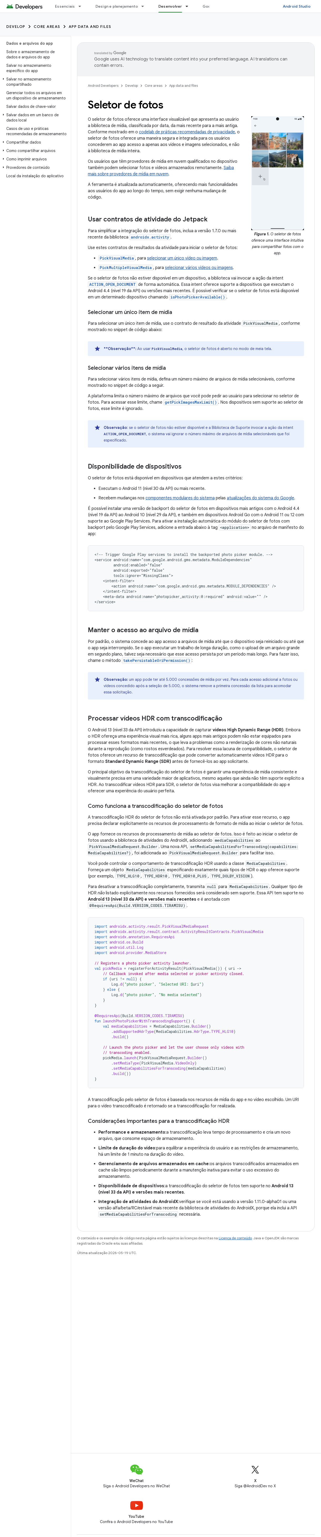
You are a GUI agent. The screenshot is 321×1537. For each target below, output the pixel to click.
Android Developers (103, 85)
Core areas (47, 26)
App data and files (90, 26)
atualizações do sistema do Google (260, 498)
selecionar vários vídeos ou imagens (199, 267)
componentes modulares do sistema (180, 498)
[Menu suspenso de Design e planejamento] (145, 6)
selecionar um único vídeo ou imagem (182, 258)
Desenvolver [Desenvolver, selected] (170, 6)
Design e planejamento (117, 6)
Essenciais (65, 6)
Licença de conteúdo (235, 1238)
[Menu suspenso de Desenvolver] (189, 6)
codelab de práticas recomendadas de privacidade (187, 132)
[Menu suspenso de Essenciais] (82, 6)
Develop (15, 26)
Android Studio (297, 6)
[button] (34, 82)
